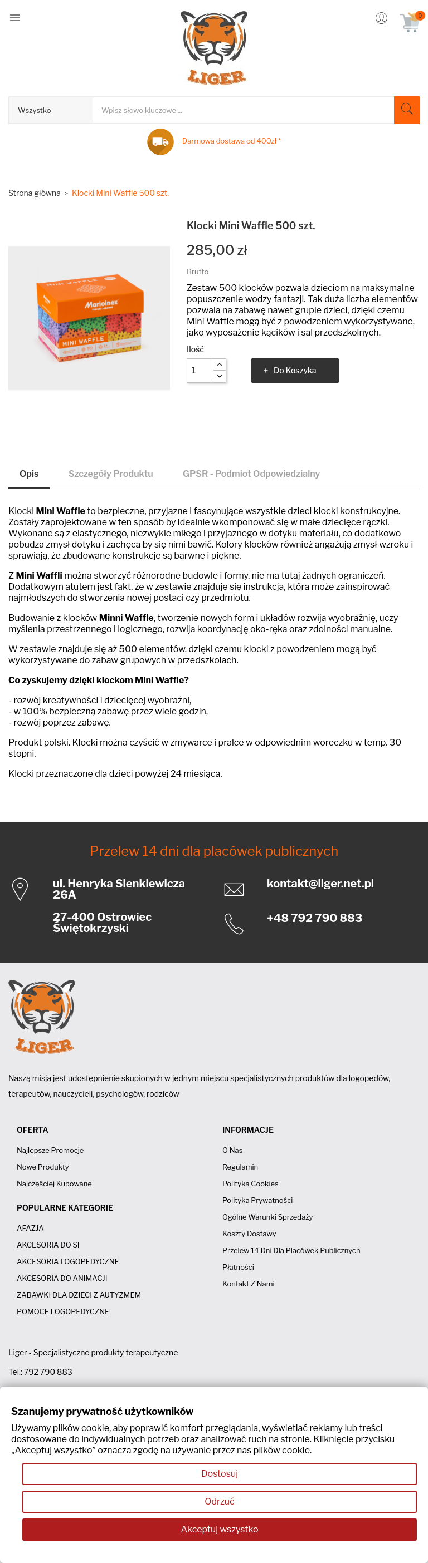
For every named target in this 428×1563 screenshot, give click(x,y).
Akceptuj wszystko (219, 1529)
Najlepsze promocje (50, 1150)
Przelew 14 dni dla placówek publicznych (214, 851)
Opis (29, 474)
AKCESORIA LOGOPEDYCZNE (68, 1261)
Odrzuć (220, 1501)
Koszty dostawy (249, 1233)
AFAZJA (30, 1228)
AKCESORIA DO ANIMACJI (62, 1278)
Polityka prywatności (257, 1200)
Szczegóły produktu (111, 474)
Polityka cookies (250, 1183)
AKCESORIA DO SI (48, 1244)
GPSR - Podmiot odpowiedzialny (251, 474)
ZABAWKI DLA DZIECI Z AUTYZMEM (79, 1294)
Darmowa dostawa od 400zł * (231, 140)
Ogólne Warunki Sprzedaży (267, 1216)
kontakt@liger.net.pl (320, 883)
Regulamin (240, 1166)
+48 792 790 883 (314, 918)
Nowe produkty (43, 1166)
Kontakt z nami (248, 1283)
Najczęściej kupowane (54, 1183)
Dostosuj (219, 1473)
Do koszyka (295, 370)
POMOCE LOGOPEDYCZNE (63, 1311)
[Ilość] (200, 370)
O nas (232, 1150)
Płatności (238, 1267)
